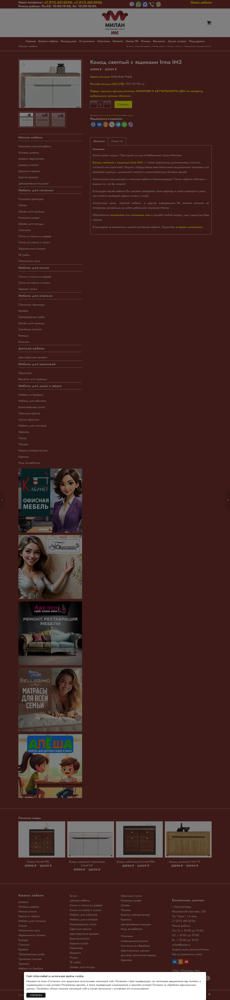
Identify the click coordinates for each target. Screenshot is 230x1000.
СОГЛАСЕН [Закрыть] (36, 995)
